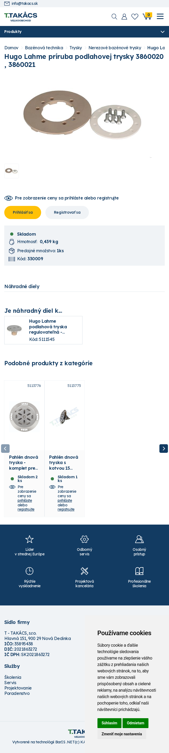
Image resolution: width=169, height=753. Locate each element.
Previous (5, 449)
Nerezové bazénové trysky (114, 47)
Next (163, 449)
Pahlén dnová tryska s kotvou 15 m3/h (63, 467)
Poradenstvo (17, 695)
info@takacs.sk (21, 3)
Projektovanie (18, 689)
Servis (10, 684)
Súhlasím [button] (109, 723)
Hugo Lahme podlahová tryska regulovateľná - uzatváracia (48, 329)
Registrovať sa (67, 212)
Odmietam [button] (135, 723)
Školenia (12, 679)
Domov (11, 47)
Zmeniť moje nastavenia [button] (122, 734)
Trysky (75, 47)
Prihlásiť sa (23, 212)
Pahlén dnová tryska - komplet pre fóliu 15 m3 (23, 467)
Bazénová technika (44, 47)
